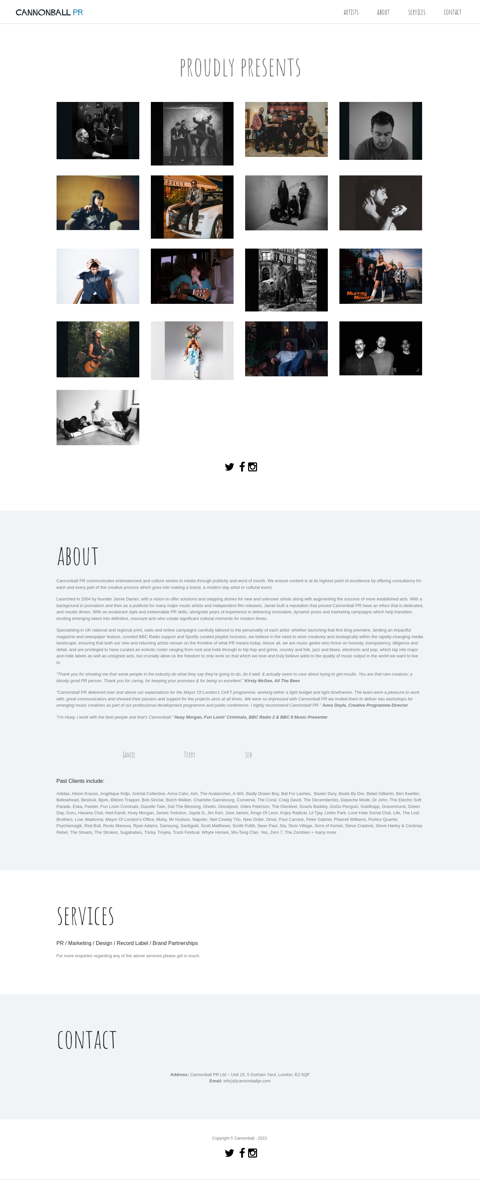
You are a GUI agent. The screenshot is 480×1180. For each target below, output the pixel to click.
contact (452, 12)
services (416, 12)
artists (351, 12)
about (383, 12)
